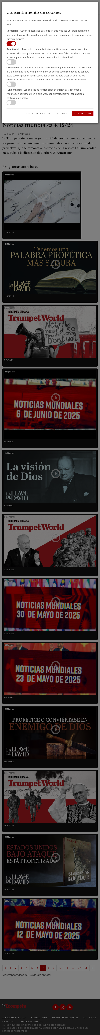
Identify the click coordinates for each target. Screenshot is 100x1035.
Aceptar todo (82, 113)
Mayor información (38, 113)
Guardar (62, 113)
